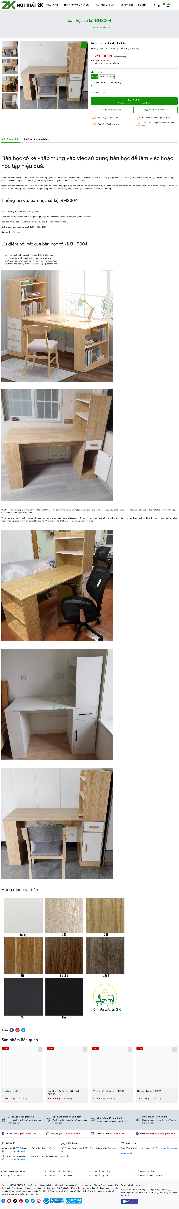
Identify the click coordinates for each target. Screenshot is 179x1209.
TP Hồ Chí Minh (107, 76)
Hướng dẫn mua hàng (101, 1171)
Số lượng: (95, 92)
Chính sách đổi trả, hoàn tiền (60, 1175)
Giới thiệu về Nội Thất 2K (14, 1171)
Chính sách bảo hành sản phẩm (149, 1175)
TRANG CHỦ (52, 5)
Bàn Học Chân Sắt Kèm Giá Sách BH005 (63, 1093)
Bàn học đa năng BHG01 (149, 1091)
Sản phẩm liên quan (19, 1039)
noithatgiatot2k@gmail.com (160, 1133)
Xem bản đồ (19, 1151)
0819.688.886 (72, 1133)
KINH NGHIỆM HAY (147, 5)
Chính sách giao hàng (145, 1171)
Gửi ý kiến (129, 1201)
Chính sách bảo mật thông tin (60, 1171)
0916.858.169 (28, 1133)
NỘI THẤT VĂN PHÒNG (76, 5)
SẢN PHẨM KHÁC (105, 5)
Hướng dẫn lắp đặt (100, 1175)
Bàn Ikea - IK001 (11, 1091)
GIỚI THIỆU (127, 5)
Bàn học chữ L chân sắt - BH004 (108, 1091)
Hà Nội (95, 76)
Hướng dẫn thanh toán (13, 1175)
